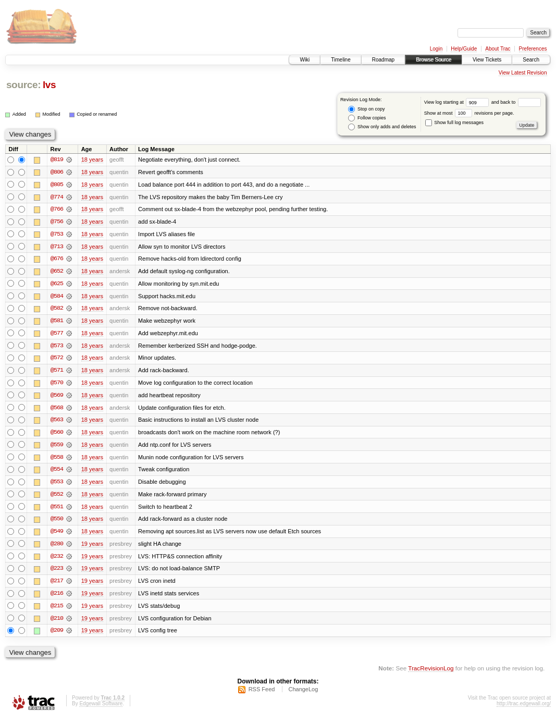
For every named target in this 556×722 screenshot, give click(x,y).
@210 (57, 622)
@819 (57, 159)
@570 (57, 385)
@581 (57, 322)
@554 (57, 472)
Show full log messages (454, 122)
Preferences (533, 49)
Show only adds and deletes (382, 127)
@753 (57, 234)
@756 (57, 222)
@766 (57, 209)
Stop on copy (366, 109)
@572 (57, 360)
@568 (57, 410)
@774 (57, 197)
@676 (57, 259)
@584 (57, 297)
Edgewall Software (100, 708)
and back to (516, 102)
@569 (57, 397)
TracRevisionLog (430, 672)
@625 (57, 284)
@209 (57, 635)
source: (23, 84)
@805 (57, 184)
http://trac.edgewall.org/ (524, 708)
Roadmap (383, 60)
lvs (49, 84)
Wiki (305, 60)
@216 (57, 597)
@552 (57, 497)
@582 (57, 309)
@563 (57, 422)
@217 (57, 585)
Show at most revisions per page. (469, 113)
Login (436, 49)
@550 (57, 522)
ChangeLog (303, 694)
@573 (57, 347)
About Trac (497, 49)
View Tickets (487, 60)
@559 (57, 447)
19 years (92, 547)
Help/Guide (464, 49)
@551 (57, 510)
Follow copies (367, 118)
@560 (57, 435)
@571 (57, 372)
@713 (57, 247)
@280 (57, 547)
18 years (92, 159)
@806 (57, 172)
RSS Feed (262, 694)
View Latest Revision (523, 73)
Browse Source (433, 60)
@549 (57, 535)
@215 (57, 610)
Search (531, 60)
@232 (57, 560)
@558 (57, 460)
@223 (57, 572)
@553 (57, 485)
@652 (57, 272)
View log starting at (457, 102)
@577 (57, 335)
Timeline (340, 60)
